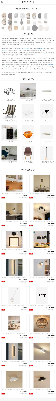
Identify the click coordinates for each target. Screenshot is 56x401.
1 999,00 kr (23, 254)
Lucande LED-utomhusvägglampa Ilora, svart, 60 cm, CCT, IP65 (14, 361)
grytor (6, 67)
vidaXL (10, 141)
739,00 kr (51, 226)
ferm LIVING (11, 120)
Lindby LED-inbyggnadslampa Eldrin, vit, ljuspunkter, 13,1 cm (14, 389)
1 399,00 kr (50, 282)
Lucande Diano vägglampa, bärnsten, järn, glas (42, 277)
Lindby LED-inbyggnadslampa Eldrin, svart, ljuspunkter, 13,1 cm (42, 389)
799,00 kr (50, 335)
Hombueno (28, 2)
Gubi (10, 162)
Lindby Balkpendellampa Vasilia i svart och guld (42, 249)
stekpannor (49, 64)
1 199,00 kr (23, 279)
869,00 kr (23, 251)
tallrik (18, 48)
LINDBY (29, 100)
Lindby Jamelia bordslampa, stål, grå (15, 221)
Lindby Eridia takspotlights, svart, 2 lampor (42, 221)
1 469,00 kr (50, 254)
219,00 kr (23, 223)
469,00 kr (50, 196)
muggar (27, 48)
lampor (40, 48)
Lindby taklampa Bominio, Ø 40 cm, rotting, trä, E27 (42, 333)
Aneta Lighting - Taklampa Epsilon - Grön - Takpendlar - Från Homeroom (14, 333)
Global (11, 100)
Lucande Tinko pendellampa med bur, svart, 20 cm (42, 193)
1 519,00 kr (23, 338)
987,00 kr (23, 335)
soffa (3, 50)
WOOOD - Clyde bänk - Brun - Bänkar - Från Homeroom (42, 305)
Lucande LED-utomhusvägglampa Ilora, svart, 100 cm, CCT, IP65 (14, 277)
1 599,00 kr (23, 198)
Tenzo (29, 162)
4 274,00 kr (50, 307)
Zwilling (29, 120)
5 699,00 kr (50, 310)
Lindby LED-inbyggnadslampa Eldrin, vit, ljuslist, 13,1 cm (42, 361)
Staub (29, 141)
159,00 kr (51, 363)
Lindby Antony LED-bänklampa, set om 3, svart (14, 193)
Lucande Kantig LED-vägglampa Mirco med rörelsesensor (14, 249)
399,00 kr (51, 366)
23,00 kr (24, 307)
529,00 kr (23, 196)
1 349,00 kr (50, 338)
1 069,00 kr (50, 198)
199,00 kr (23, 391)
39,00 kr (24, 310)
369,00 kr (50, 223)
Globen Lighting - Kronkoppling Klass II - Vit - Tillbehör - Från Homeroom (14, 305)
